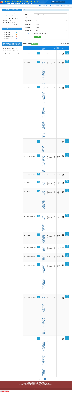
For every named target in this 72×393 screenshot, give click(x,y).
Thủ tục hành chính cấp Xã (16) (11, 51)
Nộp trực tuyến (67, 52)
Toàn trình (39, 191)
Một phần (39, 53)
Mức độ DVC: (28, 24)
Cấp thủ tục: (27, 27)
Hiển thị (60, 43)
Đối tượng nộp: (28, 30)
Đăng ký (62, 1)
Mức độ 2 (39, 174)
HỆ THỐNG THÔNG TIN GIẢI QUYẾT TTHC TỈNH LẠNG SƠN (21, 1)
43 (16, 36)
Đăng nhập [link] (55, 1)
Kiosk (50, 5)
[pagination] (63, 43)
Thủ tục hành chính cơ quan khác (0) (12, 53)
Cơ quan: (27, 17)
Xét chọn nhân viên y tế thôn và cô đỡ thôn (43, 184)
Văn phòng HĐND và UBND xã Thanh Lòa (61, 5)
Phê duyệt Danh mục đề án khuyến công (43, 56)
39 (16, 34)
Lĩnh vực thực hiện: (28, 21)
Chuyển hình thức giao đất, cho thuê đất (43, 249)
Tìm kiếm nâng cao (28, 9)
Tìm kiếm (37, 36)
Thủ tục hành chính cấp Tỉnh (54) (11, 48)
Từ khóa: (27, 14)
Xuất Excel (34, 43)
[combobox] (50, 18)
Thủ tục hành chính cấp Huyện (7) (11, 50)
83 (16, 38)
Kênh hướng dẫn (43, 5)
